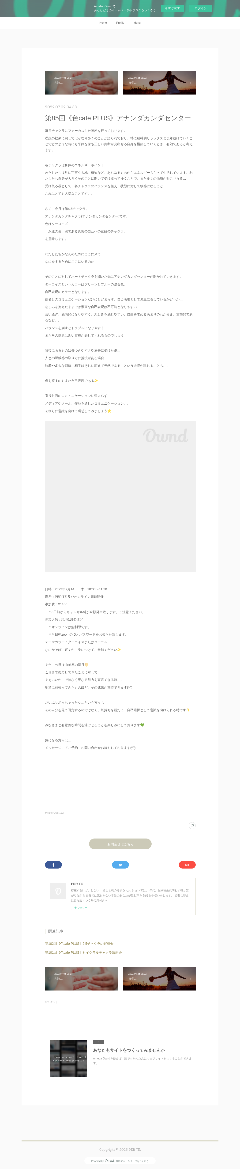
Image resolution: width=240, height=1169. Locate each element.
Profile (120, 22)
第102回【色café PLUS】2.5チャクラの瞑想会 (79, 943)
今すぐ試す (172, 8)
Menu (137, 22)
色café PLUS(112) (54, 813)
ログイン (201, 8)
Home (103, 22)
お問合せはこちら (120, 844)
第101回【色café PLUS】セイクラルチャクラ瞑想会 (83, 952)
